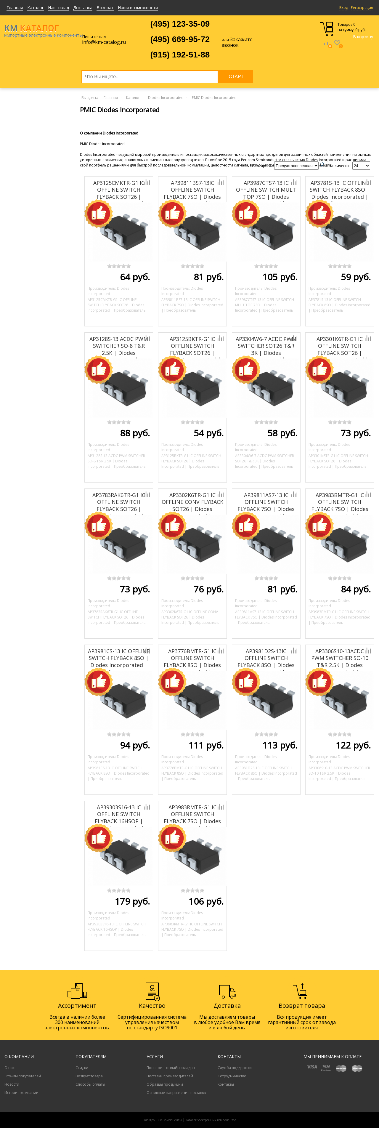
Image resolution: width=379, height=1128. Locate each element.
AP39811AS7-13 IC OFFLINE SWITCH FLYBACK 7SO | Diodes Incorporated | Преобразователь (266, 508)
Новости (11, 1084)
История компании (21, 1092)
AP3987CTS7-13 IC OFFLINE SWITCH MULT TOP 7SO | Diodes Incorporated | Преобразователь (266, 196)
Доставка (82, 7)
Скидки (82, 1067)
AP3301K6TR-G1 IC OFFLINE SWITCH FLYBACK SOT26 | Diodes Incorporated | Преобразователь (339, 352)
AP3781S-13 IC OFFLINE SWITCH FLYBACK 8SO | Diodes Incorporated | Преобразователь (340, 193)
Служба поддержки (235, 1067)
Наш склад (58, 7)
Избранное (337, 47)
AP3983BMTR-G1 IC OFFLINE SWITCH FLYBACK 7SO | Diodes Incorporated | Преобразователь (339, 508)
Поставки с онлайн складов (171, 1067)
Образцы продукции (165, 1084)
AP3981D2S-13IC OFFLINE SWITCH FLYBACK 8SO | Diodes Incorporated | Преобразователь (266, 665)
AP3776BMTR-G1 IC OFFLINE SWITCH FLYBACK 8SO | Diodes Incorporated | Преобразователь (192, 665)
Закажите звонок (237, 42)
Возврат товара (89, 1076)
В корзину (363, 36)
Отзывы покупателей (22, 1076)
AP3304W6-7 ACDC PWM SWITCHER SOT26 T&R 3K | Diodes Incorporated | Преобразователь (266, 352)
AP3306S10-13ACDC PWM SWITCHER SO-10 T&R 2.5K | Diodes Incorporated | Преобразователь (339, 665)
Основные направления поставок (176, 1092)
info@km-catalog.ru (104, 42)
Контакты (226, 1084)
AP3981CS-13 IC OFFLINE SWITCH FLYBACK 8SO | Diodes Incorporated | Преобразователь (119, 661)
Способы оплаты (90, 1084)
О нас (9, 1067)
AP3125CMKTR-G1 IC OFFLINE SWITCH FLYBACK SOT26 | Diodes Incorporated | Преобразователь (118, 196)
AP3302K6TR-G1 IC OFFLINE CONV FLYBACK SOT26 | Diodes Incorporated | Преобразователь (192, 508)
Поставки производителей (170, 1076)
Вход (343, 7)
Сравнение (326, 47)
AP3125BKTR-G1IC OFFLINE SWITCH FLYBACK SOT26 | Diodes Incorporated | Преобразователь (192, 352)
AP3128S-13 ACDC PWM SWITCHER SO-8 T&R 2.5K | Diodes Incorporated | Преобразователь (118, 352)
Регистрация (362, 7)
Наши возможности (138, 7)
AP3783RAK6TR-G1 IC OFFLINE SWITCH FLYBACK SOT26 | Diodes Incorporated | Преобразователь (118, 508)
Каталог (35, 7)
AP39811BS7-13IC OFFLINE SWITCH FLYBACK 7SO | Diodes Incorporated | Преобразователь (192, 196)
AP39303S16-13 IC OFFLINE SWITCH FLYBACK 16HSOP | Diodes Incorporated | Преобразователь (118, 821)
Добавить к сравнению (126, 182)
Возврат (105, 7)
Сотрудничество (232, 1076)
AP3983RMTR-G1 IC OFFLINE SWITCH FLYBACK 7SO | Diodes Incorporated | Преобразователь (192, 821)
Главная (15, 7)
